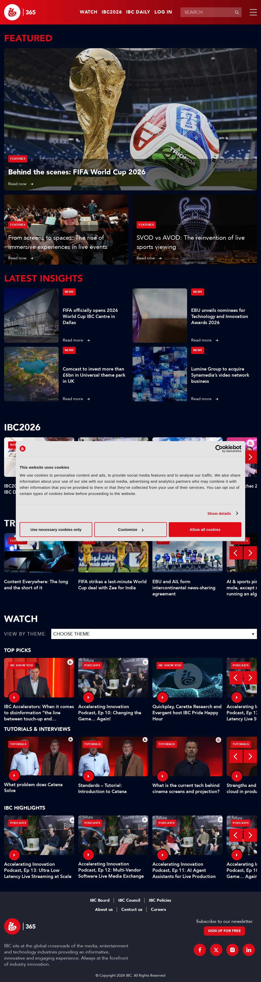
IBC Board (100, 900)
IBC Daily (138, 12)
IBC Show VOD (21, 665)
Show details (219, 513)
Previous (236, 552)
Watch (89, 12)
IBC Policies (160, 900)
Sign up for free (224, 930)
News (69, 292)
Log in (163, 12)
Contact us (131, 909)
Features (17, 159)
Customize (130, 529)
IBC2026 (112, 12)
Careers (158, 909)
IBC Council (129, 900)
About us (104, 909)
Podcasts (92, 665)
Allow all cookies (205, 529)
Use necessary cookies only (55, 529)
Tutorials (18, 744)
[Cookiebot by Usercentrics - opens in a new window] (219, 448)
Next (250, 457)
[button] (252, 12)
